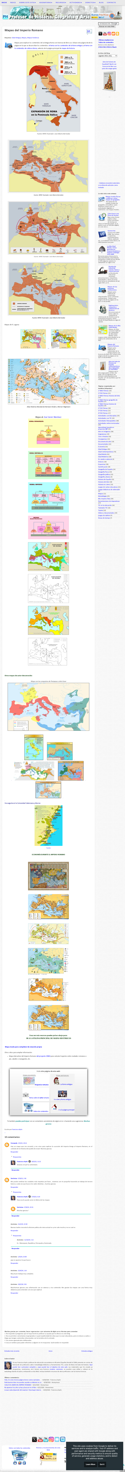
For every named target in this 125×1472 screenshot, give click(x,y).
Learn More (90, 1464)
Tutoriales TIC (102, 508)
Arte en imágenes (104, 431)
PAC (104, 47)
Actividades (76, 2)
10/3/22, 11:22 (36, 1161)
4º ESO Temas (103, 413)
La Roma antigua (62, 1084)
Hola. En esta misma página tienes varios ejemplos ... (22, 1380)
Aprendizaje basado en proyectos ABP (106, 428)
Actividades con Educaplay (107, 416)
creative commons (56, 1369)
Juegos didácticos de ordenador (109, 489)
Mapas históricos (33, 38)
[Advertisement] (48, 1413)
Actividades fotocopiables (107, 421)
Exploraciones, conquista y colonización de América (114, 308)
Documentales (103, 444)
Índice (13, 2)
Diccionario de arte (104, 441)
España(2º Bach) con (109, 64)
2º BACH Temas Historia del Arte (109, 396)
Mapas (24, 38)
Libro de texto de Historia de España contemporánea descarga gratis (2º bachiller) (114, 365)
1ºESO (100, 47)
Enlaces (101, 462)
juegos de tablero (104, 515)
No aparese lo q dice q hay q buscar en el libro (20, 1387)
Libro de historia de (109, 62)
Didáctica (90, 2)
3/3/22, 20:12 (22, 1143)
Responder (14, 1152)
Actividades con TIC (104, 418)
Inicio (50, 1351)
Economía (101, 447)
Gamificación (102, 467)
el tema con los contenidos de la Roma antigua (65, 45)
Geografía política (104, 474)
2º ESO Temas (103, 408)
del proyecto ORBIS (44, 1056)
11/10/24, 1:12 (29, 1240)
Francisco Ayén (22, 1161)
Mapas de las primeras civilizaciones (112, 288)
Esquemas (101, 464)
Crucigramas (102, 439)
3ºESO (108, 47)
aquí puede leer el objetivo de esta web (52, 1367)
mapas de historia (68, 48)
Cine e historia (103, 436)
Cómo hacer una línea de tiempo (113, 214)
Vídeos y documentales (106, 513)
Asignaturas (45, 2)
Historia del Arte (103, 482)
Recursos (61, 2)
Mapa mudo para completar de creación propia (23, 1047)
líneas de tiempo (104, 518)
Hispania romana (41, 1085)
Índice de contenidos (41, 1111)
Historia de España (104, 479)
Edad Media (102, 454)
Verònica (14, 1178)
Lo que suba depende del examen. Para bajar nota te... (23, 1390)
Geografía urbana (104, 477)
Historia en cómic (104, 484)
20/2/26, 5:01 (22, 1284)
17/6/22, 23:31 (28, 1207)
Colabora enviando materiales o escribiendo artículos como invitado (109, 185)
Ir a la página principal (66, 1110)
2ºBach (113, 47)
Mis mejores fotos (104, 499)
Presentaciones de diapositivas (109, 501)
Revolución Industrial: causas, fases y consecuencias (114, 269)
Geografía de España (105, 469)
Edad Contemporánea (105, 452)
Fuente (48, 848)
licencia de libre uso (109, 66)
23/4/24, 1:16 (22, 1270)
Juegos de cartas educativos (108, 487)
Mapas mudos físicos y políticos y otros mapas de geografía (113, 198)
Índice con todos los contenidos (19, 1448)
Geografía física (103, 472)
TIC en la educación (105, 505)
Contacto (111, 2)
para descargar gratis (109, 68)
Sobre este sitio (27, 2)
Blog (101, 2)
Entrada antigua (87, 1351)
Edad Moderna (103, 457)
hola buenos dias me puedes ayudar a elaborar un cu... (23, 1382)
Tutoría (100, 510)
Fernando (14, 1143)
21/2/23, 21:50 (22, 1224)
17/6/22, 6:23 (36, 1197)
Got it (102, 1464)
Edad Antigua (16, 38)
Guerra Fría (111, 231)
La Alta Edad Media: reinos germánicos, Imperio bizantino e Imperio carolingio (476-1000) (113, 250)
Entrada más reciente (11, 1351)
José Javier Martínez (52, 417)
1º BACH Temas (103, 391)
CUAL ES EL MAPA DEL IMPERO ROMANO (17, 1385)
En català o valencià (105, 459)
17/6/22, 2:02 (22, 1178)
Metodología (102, 496)
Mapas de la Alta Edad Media (114, 326)
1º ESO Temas (103, 393)
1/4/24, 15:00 (22, 1257)
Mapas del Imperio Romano (113, 345)
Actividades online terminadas (108, 423)
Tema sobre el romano (36, 1098)
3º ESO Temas (103, 411)
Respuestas (17, 1157)
